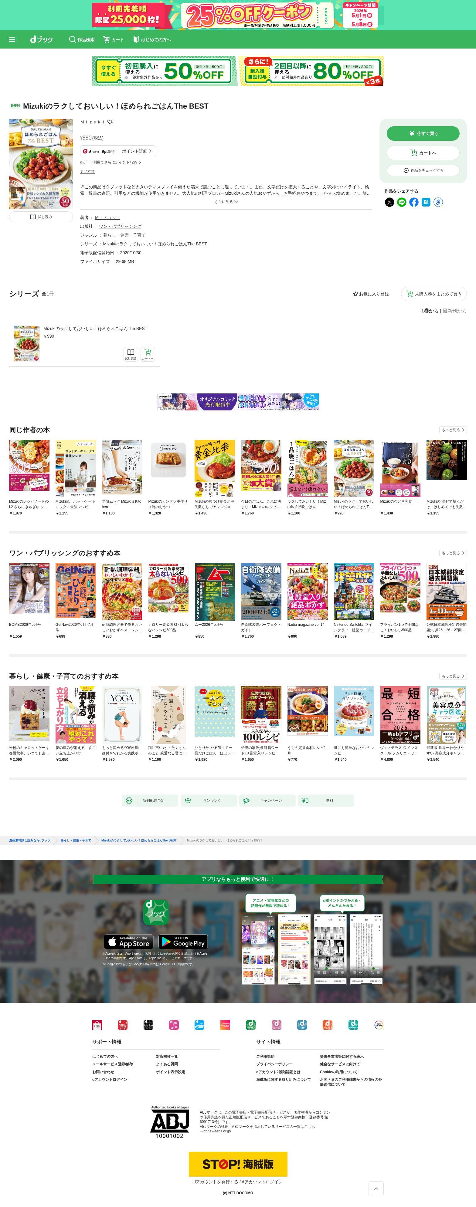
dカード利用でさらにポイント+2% (108, 162)
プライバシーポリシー (274, 1064)
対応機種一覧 (167, 1056)
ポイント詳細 (135, 151)
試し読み (45, 217)
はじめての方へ (105, 1056)
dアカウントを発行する (215, 1181)
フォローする (110, 122)
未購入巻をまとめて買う (438, 294)
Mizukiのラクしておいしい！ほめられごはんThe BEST (95, 328)
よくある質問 (167, 1064)
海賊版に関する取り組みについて (283, 1079)
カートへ (427, 152)
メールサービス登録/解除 (112, 1064)
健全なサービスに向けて (340, 1064)
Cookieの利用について (339, 1072)
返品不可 (87, 172)
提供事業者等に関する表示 (342, 1056)
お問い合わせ (103, 1072)
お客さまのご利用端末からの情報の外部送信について (351, 1082)
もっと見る (451, 430)
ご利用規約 (265, 1056)
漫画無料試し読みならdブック (29, 840)
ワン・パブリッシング (120, 226)
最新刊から (455, 310)
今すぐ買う (427, 133)
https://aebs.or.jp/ (217, 1131)
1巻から (430, 310)
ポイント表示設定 (170, 1072)
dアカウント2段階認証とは (278, 1072)
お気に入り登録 (374, 294)
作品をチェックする (427, 170)
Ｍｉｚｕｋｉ (93, 122)
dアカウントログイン (109, 1079)
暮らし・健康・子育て (124, 235)
